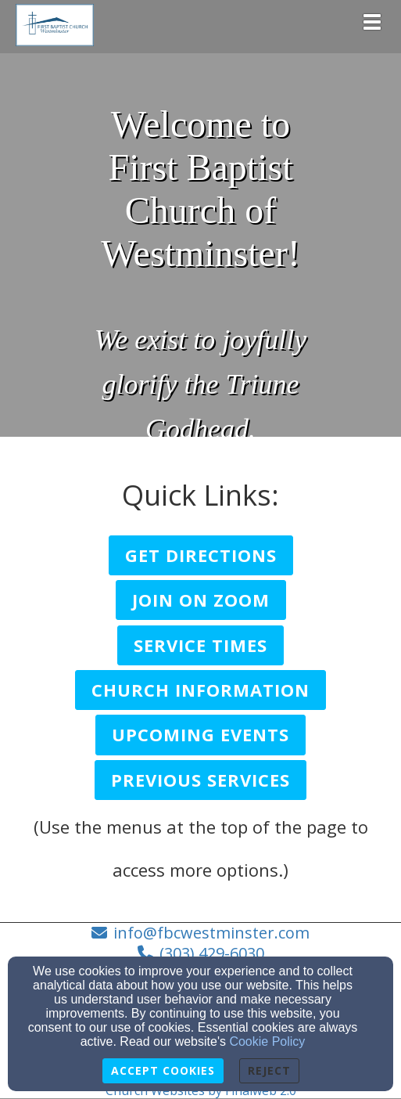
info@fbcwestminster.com (211, 932)
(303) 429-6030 (211, 953)
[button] (201, 555)
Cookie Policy (267, 1041)
